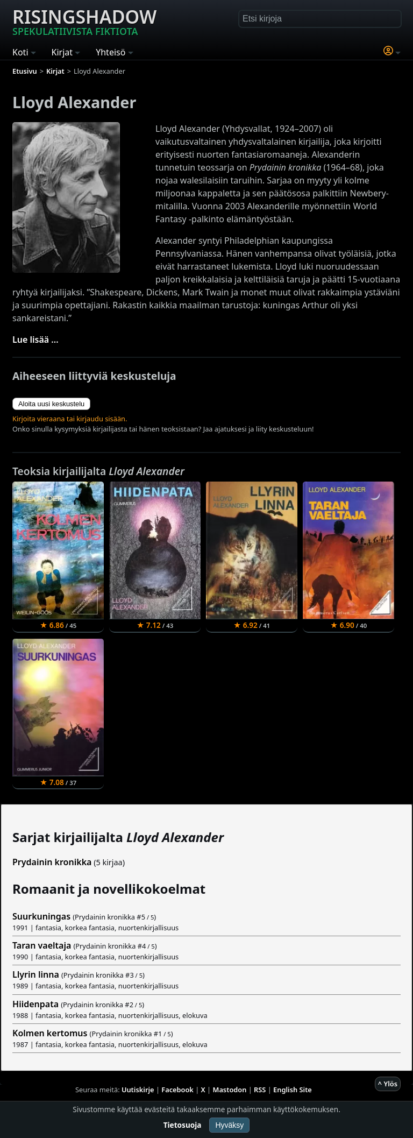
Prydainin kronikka (51, 862)
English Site (292, 1089)
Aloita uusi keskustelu (51, 404)
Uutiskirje (138, 1089)
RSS (260, 1089)
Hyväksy (229, 1125)
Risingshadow (84, 21)
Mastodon (230, 1089)
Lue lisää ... (35, 339)
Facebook (177, 1089)
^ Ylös (387, 1083)
